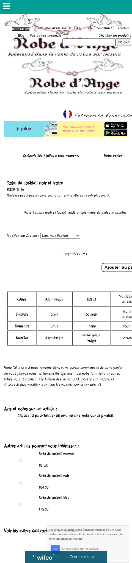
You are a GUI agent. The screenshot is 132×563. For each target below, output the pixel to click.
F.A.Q (77, 28)
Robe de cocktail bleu (53, 497)
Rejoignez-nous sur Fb (54, 28)
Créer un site (82, 556)
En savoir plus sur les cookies (80, 548)
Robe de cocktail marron (56, 454)
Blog (21, 35)
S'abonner (105, 28)
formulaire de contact (106, 373)
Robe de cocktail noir (53, 476)
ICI (73, 379)
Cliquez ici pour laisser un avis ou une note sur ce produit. (66, 415)
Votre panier (113, 155)
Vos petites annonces (46, 35)
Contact (123, 28)
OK (55, 549)
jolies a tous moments (62, 155)
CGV (89, 28)
